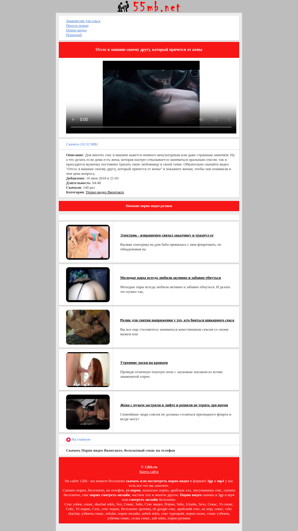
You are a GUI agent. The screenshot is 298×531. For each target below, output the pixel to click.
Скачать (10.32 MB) (81, 144)
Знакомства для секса (83, 21)
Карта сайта (149, 471)
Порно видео (76, 30)
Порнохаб (74, 35)
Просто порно (77, 25)
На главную (78, 439)
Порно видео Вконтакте (105, 192)
